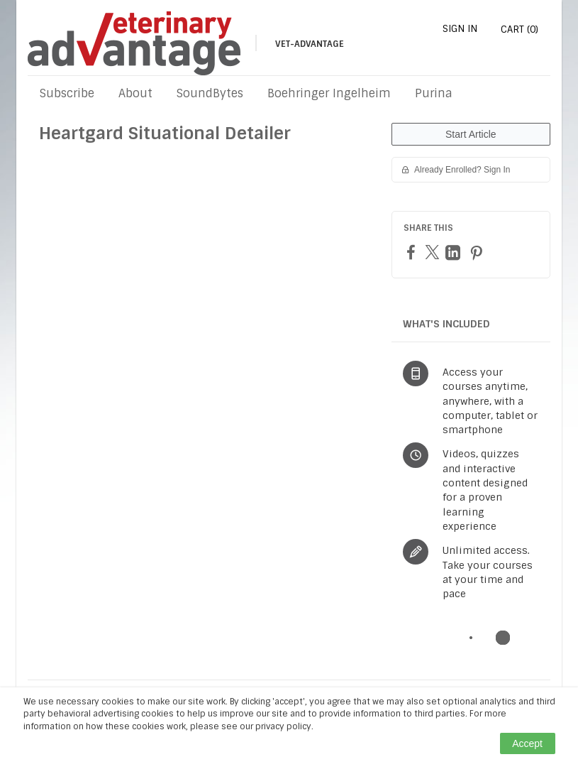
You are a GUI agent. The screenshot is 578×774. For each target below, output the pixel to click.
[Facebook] (413, 251)
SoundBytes (210, 93)
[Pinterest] (478, 252)
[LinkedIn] (454, 252)
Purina (433, 93)
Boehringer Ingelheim (329, 93)
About (135, 93)
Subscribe (67, 93)
